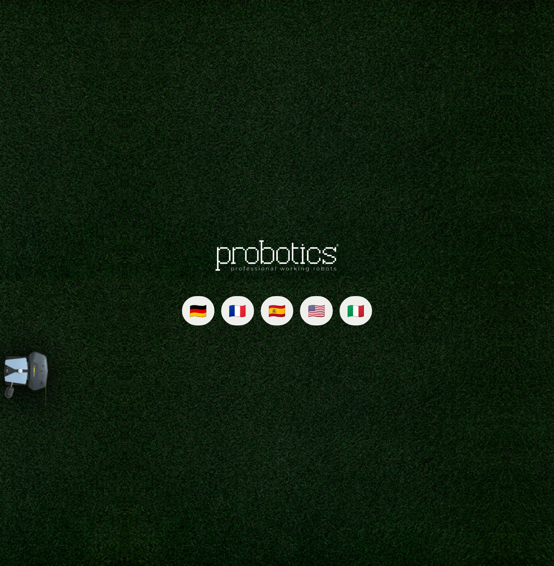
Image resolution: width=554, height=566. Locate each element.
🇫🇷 (237, 310)
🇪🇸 (277, 310)
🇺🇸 (316, 310)
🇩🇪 (198, 310)
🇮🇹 (356, 310)
